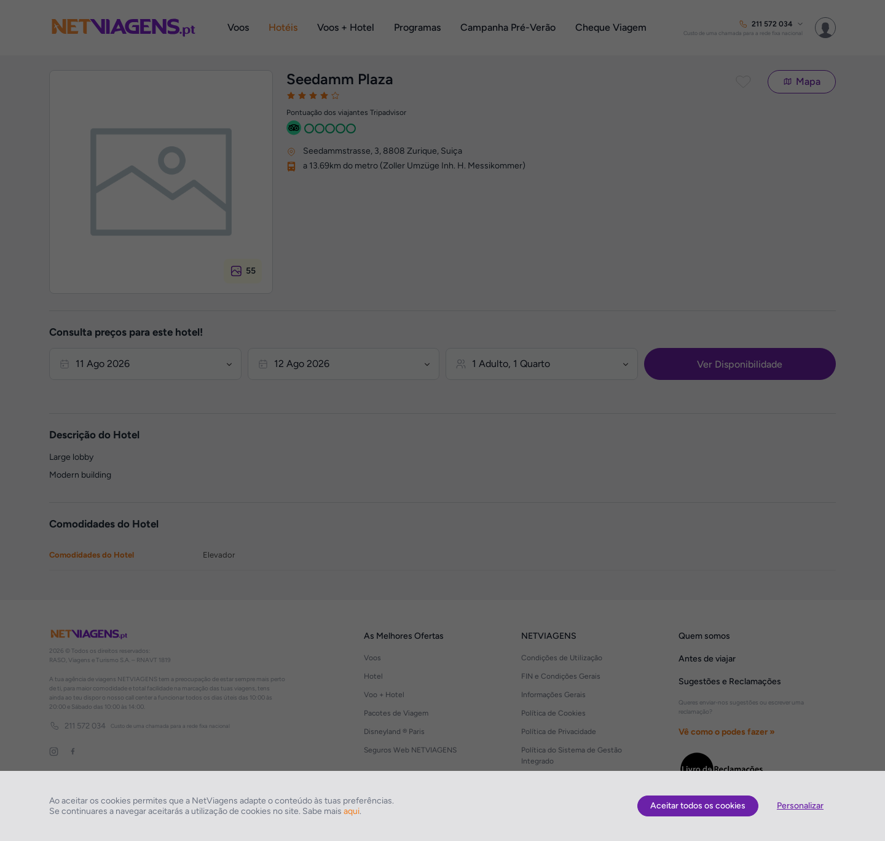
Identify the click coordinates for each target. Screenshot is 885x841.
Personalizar (800, 805)
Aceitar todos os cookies (697, 805)
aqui (352, 811)
